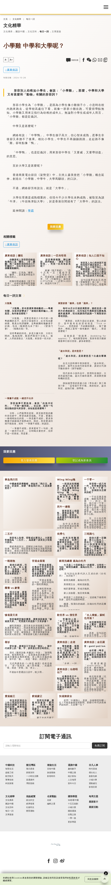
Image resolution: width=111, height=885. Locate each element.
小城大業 (72, 807)
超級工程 (9, 772)
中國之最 (72, 772)
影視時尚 (51, 776)
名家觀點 (51, 796)
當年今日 (72, 783)
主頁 (5, 19)
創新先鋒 (93, 776)
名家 (49, 800)
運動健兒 (93, 783)
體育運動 (30, 811)
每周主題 (93, 796)
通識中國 (72, 765)
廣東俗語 (12, 69)
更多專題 (72, 822)
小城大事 (93, 780)
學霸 (31, 210)
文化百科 (32, 31)
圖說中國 (20, 31)
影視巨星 (93, 787)
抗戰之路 (72, 814)
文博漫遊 (56, 31)
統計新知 (72, 776)
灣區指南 (30, 783)
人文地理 (72, 780)
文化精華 (17, 19)
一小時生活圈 (32, 776)
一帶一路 (72, 818)
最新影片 (93, 801)
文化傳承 (8, 31)
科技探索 (9, 783)
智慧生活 (9, 769)
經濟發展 (30, 804)
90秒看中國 (73, 800)
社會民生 (30, 807)
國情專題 (72, 796)
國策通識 (72, 811)
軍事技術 (9, 780)
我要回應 (55, 226)
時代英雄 (93, 769)
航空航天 (9, 776)
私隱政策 (73, 878)
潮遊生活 (51, 765)
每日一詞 (30, 19)
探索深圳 (30, 772)
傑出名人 (93, 772)
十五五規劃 (73, 804)
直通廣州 (30, 780)
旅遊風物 (51, 772)
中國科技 (10, 765)
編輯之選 (51, 804)
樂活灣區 (30, 765)
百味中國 (51, 769)
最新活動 (93, 807)
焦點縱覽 (30, 796)
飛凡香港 (30, 769)
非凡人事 (93, 765)
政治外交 (30, 800)
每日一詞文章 (12, 295)
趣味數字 (72, 769)
